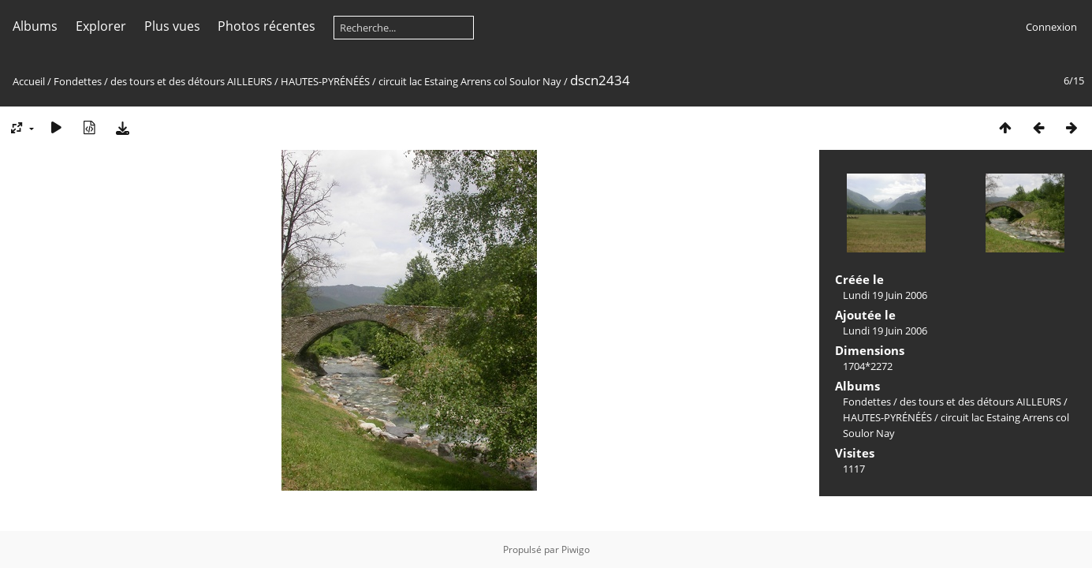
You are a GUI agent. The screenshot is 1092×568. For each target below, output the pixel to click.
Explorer (101, 26)
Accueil (29, 81)
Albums (35, 26)
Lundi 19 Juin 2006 (885, 295)
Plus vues (172, 26)
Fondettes (78, 81)
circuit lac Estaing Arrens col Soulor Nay (469, 81)
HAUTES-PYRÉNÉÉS (325, 81)
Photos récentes (266, 26)
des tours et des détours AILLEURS (191, 81)
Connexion (1051, 27)
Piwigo (575, 549)
